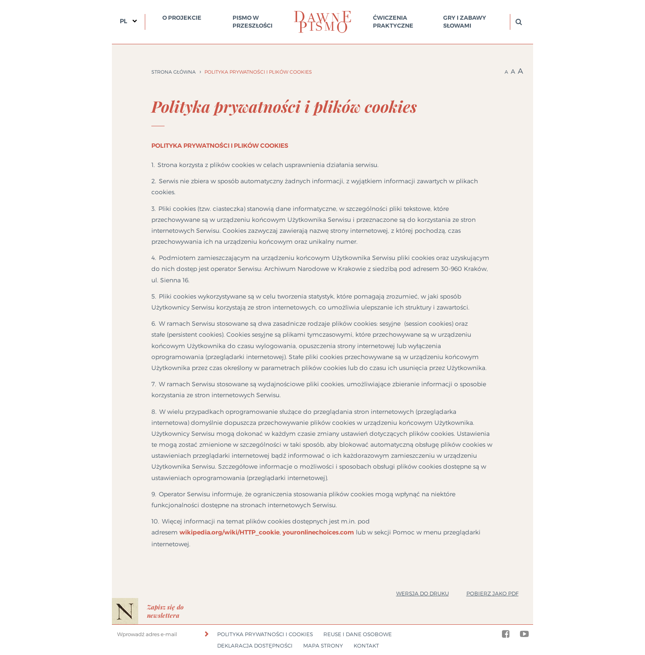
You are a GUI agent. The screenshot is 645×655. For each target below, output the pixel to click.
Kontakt (366, 645)
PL (123, 21)
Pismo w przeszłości (252, 21)
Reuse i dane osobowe (357, 634)
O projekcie (181, 17)
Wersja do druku (422, 593)
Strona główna (173, 72)
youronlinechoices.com (318, 532)
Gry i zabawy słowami (464, 21)
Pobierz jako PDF (492, 593)
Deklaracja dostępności (255, 645)
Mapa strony (323, 645)
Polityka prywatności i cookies (265, 634)
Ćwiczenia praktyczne (393, 21)
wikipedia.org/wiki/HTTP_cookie (229, 532)
